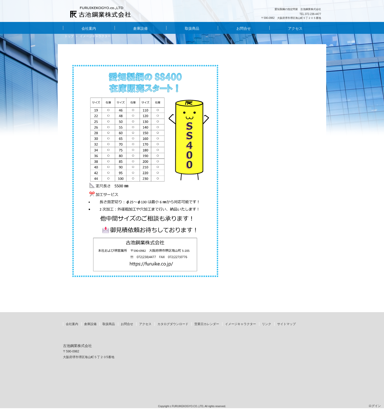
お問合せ (243, 28)
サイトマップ (286, 324)
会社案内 (89, 28)
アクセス (295, 28)
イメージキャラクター (240, 324)
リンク (266, 324)
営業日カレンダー (206, 324)
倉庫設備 (140, 28)
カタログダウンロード (172, 324)
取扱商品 (192, 28)
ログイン (375, 406)
